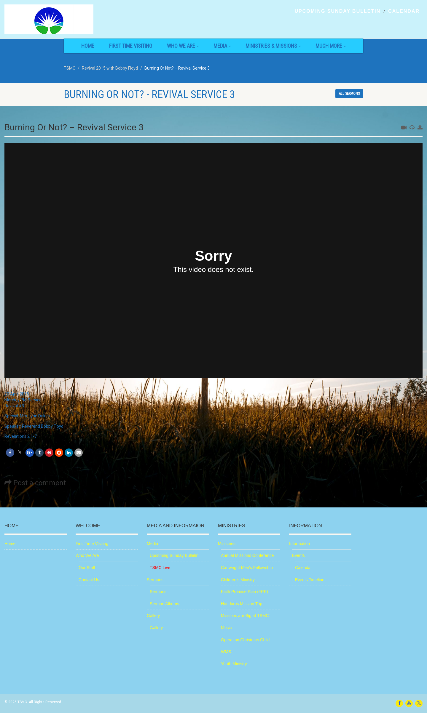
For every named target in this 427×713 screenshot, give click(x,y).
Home (87, 46)
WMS (226, 651)
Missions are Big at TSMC (245, 615)
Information (299, 543)
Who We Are (183, 46)
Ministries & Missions (273, 46)
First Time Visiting (130, 46)
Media (222, 46)
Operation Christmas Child (245, 639)
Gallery (153, 615)
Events (298, 555)
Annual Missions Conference (247, 555)
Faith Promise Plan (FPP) (244, 591)
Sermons (155, 579)
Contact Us (89, 579)
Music (226, 627)
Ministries (226, 543)
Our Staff (87, 567)
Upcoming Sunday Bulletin (337, 11)
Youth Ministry (234, 663)
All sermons (349, 94)
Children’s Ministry (238, 579)
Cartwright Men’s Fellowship (247, 567)
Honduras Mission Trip (241, 603)
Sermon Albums (164, 603)
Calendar (404, 11)
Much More (331, 46)
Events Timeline (309, 579)
